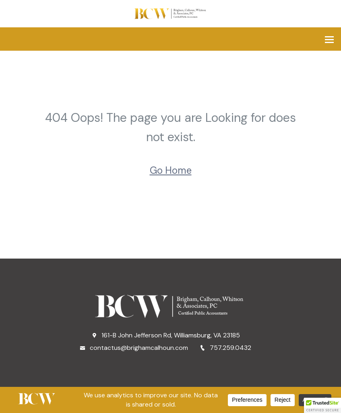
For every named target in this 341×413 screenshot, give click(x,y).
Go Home (171, 170)
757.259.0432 (225, 347)
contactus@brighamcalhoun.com (134, 347)
